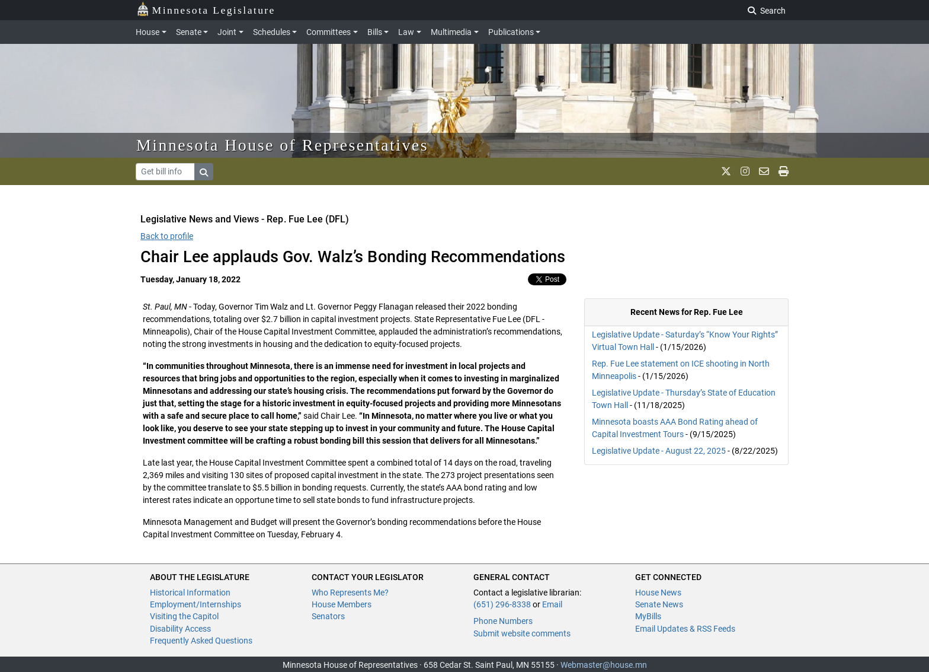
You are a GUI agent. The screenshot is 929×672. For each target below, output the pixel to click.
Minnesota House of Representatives (282, 145)
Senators (328, 616)
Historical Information (190, 592)
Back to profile (166, 236)
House (147, 32)
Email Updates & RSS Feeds (685, 628)
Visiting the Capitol (184, 616)
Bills (374, 32)
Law (406, 32)
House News (658, 592)
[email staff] (764, 171)
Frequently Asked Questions (201, 640)
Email (552, 604)
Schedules (271, 32)
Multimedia (451, 32)
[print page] (783, 171)
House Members (341, 604)
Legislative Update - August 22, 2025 (659, 451)
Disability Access (180, 628)
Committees (328, 32)
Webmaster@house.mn (603, 665)
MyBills (648, 616)
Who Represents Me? (350, 592)
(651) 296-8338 (502, 604)
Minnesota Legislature (206, 9)
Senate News (659, 604)
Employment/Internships (195, 604)
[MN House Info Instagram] (745, 171)
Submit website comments (522, 633)
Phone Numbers (503, 621)
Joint (226, 32)
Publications (511, 32)
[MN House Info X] (726, 171)
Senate (188, 32)
